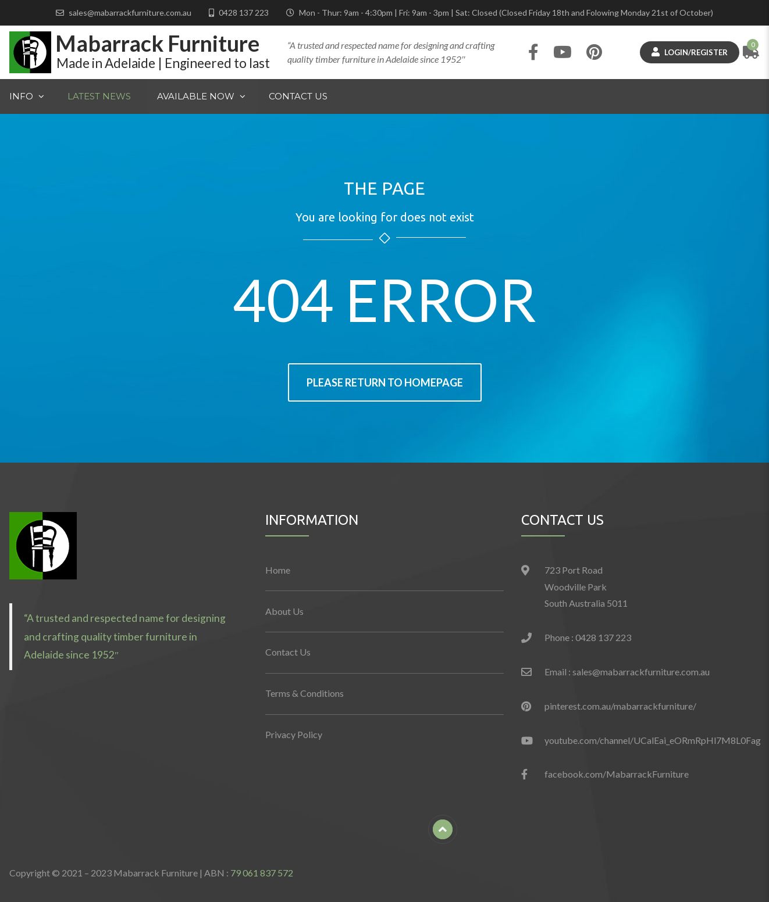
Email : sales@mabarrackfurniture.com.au (627, 671)
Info (21, 96)
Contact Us (298, 96)
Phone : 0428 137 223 (587, 637)
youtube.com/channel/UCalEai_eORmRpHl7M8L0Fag (652, 740)
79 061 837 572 (261, 872)
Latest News (99, 96)
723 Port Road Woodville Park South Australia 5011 (586, 586)
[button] (43, 545)
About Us (284, 611)
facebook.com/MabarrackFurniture (616, 773)
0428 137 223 (244, 12)
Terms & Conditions (304, 693)
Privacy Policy (293, 734)
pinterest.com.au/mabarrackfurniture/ (620, 705)
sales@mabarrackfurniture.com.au (130, 12)
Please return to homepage (385, 382)
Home (277, 569)
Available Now (195, 97)
